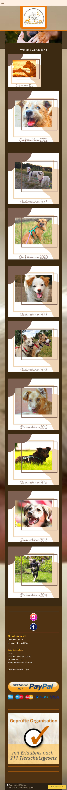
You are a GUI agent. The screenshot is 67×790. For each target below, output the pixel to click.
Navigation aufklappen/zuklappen (33, 3)
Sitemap (23, 785)
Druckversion (13, 785)
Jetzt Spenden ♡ (57, 787)
